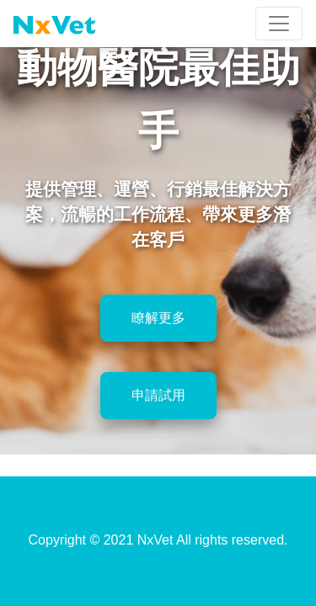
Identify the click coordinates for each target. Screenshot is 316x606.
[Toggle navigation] (279, 23)
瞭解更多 (158, 318)
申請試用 (158, 395)
